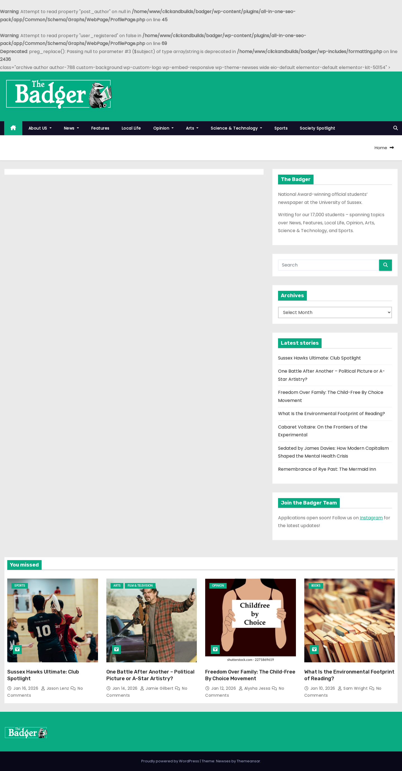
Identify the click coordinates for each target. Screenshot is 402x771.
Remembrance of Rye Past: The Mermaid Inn (327, 469)
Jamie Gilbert (157, 688)
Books (315, 586)
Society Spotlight (317, 128)
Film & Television (140, 586)
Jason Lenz (56, 688)
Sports (281, 128)
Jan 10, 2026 (323, 688)
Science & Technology (236, 128)
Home (381, 148)
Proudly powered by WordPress (170, 761)
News (71, 128)
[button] (395, 128)
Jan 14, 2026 (126, 688)
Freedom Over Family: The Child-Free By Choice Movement (250, 675)
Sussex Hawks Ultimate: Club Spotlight (319, 358)
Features (100, 128)
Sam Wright (353, 688)
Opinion (163, 128)
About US (40, 128)
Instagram (371, 518)
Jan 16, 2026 (26, 688)
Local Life (131, 128)
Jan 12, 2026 (224, 688)
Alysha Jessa (255, 688)
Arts (192, 128)
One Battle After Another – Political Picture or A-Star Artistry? (150, 675)
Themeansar (248, 761)
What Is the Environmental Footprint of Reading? (331, 413)
